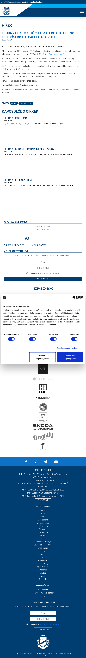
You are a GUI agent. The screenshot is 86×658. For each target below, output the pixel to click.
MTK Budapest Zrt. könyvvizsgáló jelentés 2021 (43, 496)
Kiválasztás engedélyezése (42, 357)
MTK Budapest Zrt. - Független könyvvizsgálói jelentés (43, 474)
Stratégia (43, 529)
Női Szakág (43, 563)
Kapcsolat (43, 579)
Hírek (43, 513)
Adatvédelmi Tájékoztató (43, 593)
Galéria (43, 538)
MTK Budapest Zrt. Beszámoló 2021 (43, 493)
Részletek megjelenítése (68, 348)
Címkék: (5, 103)
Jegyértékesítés (43, 566)
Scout (43, 554)
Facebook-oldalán (57, 54)
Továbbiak (43, 500)
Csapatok (43, 517)
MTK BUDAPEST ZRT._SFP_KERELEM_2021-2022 (43, 490)
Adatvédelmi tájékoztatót (49, 273)
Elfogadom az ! (44, 273)
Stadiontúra (43, 548)
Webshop (43, 570)
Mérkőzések (43, 520)
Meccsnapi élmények (43, 542)
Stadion (43, 573)
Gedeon (43, 535)
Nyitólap (43, 510)
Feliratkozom (43, 279)
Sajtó (43, 551)
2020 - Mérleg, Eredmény (43, 480)
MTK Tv (43, 557)
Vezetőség (43, 532)
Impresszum (43, 590)
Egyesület (43, 576)
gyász (14, 103)
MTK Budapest (43, 523)
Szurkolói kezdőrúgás (43, 545)
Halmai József (26, 103)
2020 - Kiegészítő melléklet (43, 477)
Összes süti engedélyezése (69, 357)
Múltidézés (43, 526)
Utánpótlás (43, 560)
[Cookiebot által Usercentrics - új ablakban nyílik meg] (72, 297)
